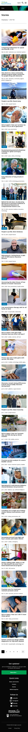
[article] (14, 41)
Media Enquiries (14, 689)
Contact (9, 728)
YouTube (15, 706)
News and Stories (14, 681)
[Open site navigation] (26, 3)
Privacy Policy (17, 728)
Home (2, 8)
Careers (14, 684)
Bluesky (15, 703)
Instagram (15, 700)
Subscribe (13, 672)
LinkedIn (15, 698)
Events (14, 687)
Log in (19, 3)
